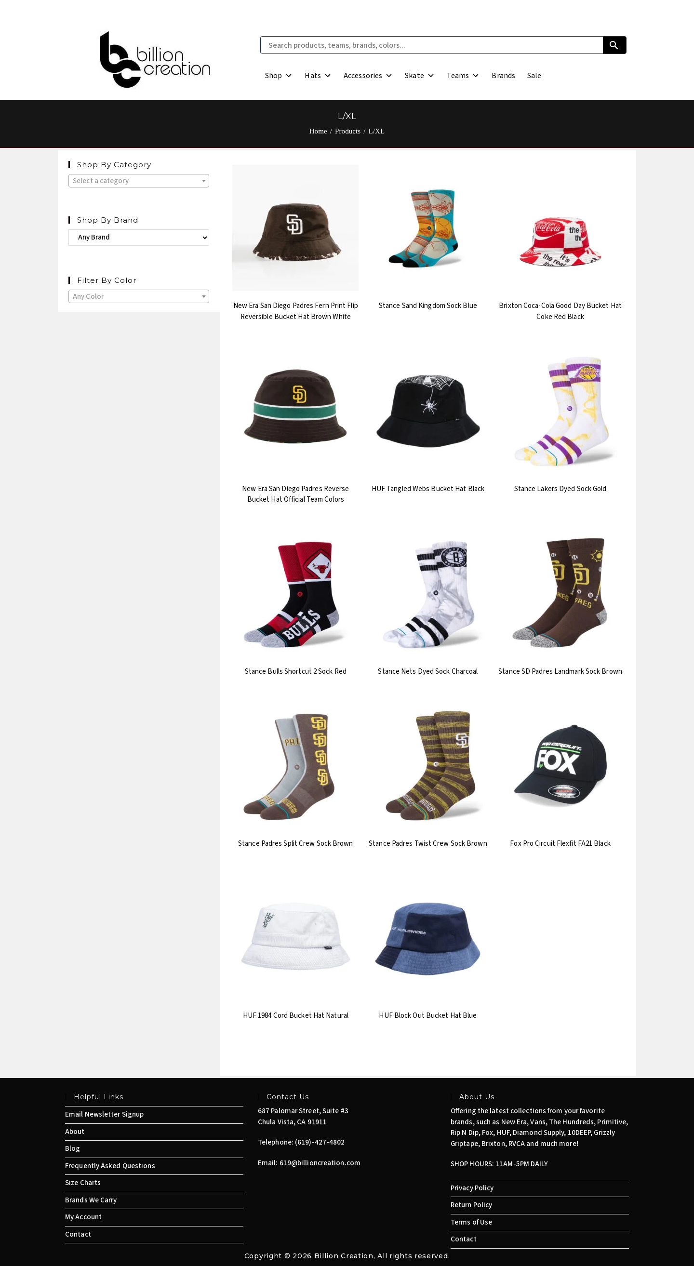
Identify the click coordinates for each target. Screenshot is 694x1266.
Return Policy (471, 1205)
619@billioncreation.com (320, 1163)
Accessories (368, 75)
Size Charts (83, 1183)
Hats (318, 75)
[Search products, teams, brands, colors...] (432, 45)
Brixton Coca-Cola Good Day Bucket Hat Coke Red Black (560, 311)
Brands (503, 75)
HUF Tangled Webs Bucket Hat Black (428, 489)
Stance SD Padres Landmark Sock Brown (560, 671)
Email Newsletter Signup (104, 1114)
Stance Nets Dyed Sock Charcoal (428, 671)
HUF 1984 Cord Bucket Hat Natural (295, 1016)
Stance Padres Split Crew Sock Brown (295, 844)
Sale (534, 75)
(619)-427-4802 (320, 1142)
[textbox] (139, 181)
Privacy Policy (472, 1188)
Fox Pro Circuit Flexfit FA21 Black (560, 844)
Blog (72, 1149)
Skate (420, 75)
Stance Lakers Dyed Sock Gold (560, 489)
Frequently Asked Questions (110, 1166)
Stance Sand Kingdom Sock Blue (428, 306)
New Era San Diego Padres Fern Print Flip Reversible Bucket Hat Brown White (295, 311)
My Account (83, 1217)
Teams (463, 75)
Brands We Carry (91, 1200)
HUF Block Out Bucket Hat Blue (428, 1016)
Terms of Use (471, 1222)
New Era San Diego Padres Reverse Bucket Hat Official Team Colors (295, 494)
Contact (78, 1234)
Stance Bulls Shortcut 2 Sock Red (296, 671)
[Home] (318, 131)
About (75, 1132)
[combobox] (138, 180)
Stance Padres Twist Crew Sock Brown (428, 844)
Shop (279, 75)
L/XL (377, 131)
